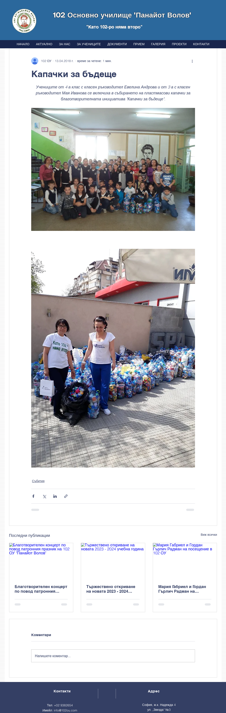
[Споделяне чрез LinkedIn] (55, 496)
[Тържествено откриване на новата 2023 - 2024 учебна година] (113, 561)
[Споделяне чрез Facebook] (33, 496)
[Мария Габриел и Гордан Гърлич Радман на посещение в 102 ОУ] (185, 561)
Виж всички (209, 535)
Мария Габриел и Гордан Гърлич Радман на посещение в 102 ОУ (182, 589)
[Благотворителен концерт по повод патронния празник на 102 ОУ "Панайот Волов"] (41, 561)
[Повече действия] (192, 61)
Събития (38, 481)
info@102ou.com (65, 710)
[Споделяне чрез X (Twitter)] (44, 496)
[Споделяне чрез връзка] (66, 496)
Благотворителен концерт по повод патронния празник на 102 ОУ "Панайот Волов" (41, 589)
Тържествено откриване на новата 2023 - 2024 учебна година (110, 589)
